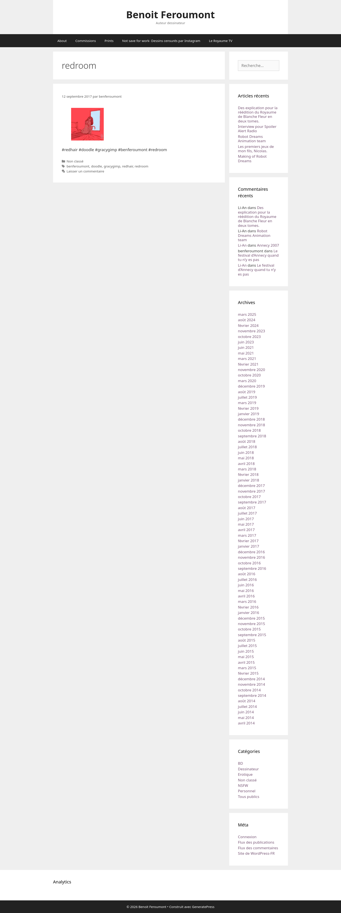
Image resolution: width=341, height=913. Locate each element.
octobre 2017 (249, 496)
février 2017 (248, 540)
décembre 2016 (251, 551)
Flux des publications (256, 842)
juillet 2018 (247, 446)
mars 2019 (247, 402)
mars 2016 (247, 601)
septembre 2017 (252, 502)
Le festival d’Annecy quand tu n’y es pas (258, 255)
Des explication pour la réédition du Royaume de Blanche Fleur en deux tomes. (257, 114)
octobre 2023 (249, 336)
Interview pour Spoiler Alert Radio (257, 128)
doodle (96, 166)
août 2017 (246, 507)
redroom (141, 166)
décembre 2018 (251, 419)
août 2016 (246, 573)
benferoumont (78, 166)
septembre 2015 (252, 634)
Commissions (85, 40)
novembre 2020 (251, 369)
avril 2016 (246, 596)
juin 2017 (246, 518)
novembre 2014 (251, 684)
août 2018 (246, 441)
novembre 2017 (251, 491)
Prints (109, 40)
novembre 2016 (251, 557)
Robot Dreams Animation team (252, 138)
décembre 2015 (251, 618)
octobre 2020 (249, 375)
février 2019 (248, 408)
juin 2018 (246, 452)
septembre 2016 (252, 568)
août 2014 (246, 700)
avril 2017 (246, 529)
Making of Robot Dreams (252, 158)
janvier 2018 (248, 480)
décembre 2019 (251, 386)
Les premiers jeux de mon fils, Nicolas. (256, 148)
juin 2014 (246, 711)
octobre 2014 (249, 689)
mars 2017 (247, 535)
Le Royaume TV (220, 40)
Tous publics (248, 796)
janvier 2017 (248, 546)
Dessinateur (248, 768)
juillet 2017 (247, 513)
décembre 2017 (251, 485)
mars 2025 (247, 314)
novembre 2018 (251, 424)
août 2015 (246, 640)
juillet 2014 (247, 706)
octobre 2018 (249, 430)
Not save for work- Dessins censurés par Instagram (161, 40)
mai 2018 (246, 457)
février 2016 (248, 607)
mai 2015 (246, 656)
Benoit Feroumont (170, 14)
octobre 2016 (249, 562)
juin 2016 (246, 584)
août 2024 (246, 319)
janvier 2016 (248, 612)
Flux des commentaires (258, 847)
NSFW (243, 785)
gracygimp (112, 166)
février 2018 (248, 474)
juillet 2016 (247, 579)
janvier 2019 (248, 413)
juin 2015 (246, 651)
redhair (127, 166)
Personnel (246, 790)
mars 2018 (247, 469)
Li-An (242, 245)
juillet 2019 (247, 397)
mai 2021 (246, 353)
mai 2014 (246, 717)
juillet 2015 (247, 645)
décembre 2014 (251, 678)
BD (240, 763)
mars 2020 (247, 380)
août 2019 (246, 391)
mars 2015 (247, 667)
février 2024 (248, 325)
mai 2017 (246, 524)
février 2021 (248, 364)
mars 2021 (247, 358)
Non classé (75, 161)
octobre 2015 (249, 629)
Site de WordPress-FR (256, 853)
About (62, 40)
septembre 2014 (252, 695)
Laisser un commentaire (85, 171)
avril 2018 (246, 463)
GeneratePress (203, 907)
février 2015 (248, 673)
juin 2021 (246, 347)
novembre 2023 (251, 330)
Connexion (247, 836)
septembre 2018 (252, 435)
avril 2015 (246, 662)
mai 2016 (246, 590)
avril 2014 (246, 723)
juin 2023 (246, 341)
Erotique (245, 774)
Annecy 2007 (268, 245)
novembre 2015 (251, 623)
